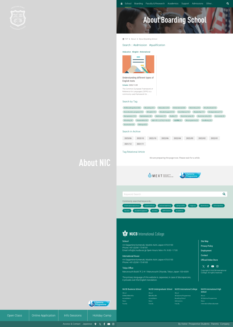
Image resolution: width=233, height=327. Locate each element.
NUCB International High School (211, 290)
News (124, 301)
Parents (215, 324)
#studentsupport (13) (167, 112)
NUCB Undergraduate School (160, 289)
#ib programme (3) (192, 120)
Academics (173, 3)
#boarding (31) (149, 108)
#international (145, 52)
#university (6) (219, 116)
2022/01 (214, 138)
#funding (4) (128, 120)
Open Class (14, 315)
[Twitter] (100, 324)
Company (224, 324)
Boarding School (180, 298)
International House (130, 256)
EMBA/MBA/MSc (128, 295)
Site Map (204, 241)
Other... (209, 3)
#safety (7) (173, 116)
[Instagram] (113, 324)
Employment (206, 250)
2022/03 (189, 138)
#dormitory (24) (194, 108)
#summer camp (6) (187, 116)
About (133, 39)
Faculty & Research (155, 3)
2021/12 (128, 144)
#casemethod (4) (142, 120)
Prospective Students (199, 324)
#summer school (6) (204, 116)
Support (185, 3)
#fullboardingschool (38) (132, 108)
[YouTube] (109, 324)
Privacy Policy (207, 246)
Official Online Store (209, 260)
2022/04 (177, 138)
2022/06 (165, 138)
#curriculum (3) (129, 124)
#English (135, 52)
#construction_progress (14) (133, 112)
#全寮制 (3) (177, 120)
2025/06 (128, 138)
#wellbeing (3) (206, 120)
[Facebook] (104, 324)
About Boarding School (148, 39)
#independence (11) (215, 112)
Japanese (87, 324)
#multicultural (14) (210, 108)
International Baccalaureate (209, 303)
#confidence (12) (183, 112)
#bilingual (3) (142, 124)
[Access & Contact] (95, 324)
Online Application (43, 315)
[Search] (224, 194)
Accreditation (126, 298)
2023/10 (140, 138)
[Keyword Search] (172, 194)
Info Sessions (73, 315)
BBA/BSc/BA (153, 295)
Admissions (197, 3)
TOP (125, 39)
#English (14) (151, 112)
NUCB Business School (131, 289)
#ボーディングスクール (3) (161, 120)
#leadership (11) (199, 112)
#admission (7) (161, 116)
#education (126, 52)
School (128, 3)
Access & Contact (71, 324)
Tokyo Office (127, 268)
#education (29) (164, 108)
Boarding (138, 3)
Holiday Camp (102, 315)
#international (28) (179, 108)
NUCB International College (186, 289)
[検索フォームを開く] (227, 3)
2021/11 (140, 144)
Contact (204, 255)
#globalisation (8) (145, 116)
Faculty (124, 303)
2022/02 (202, 138)
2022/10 (152, 138)
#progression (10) (130, 116)
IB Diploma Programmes (183, 295)
